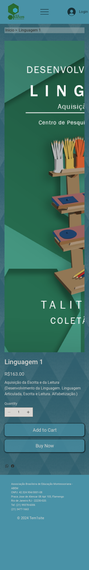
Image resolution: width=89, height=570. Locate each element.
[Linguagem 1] (30, 30)
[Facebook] (12, 466)
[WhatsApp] (7, 466)
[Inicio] (9, 30)
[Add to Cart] (45, 430)
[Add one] (28, 412)
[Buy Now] (45, 445)
